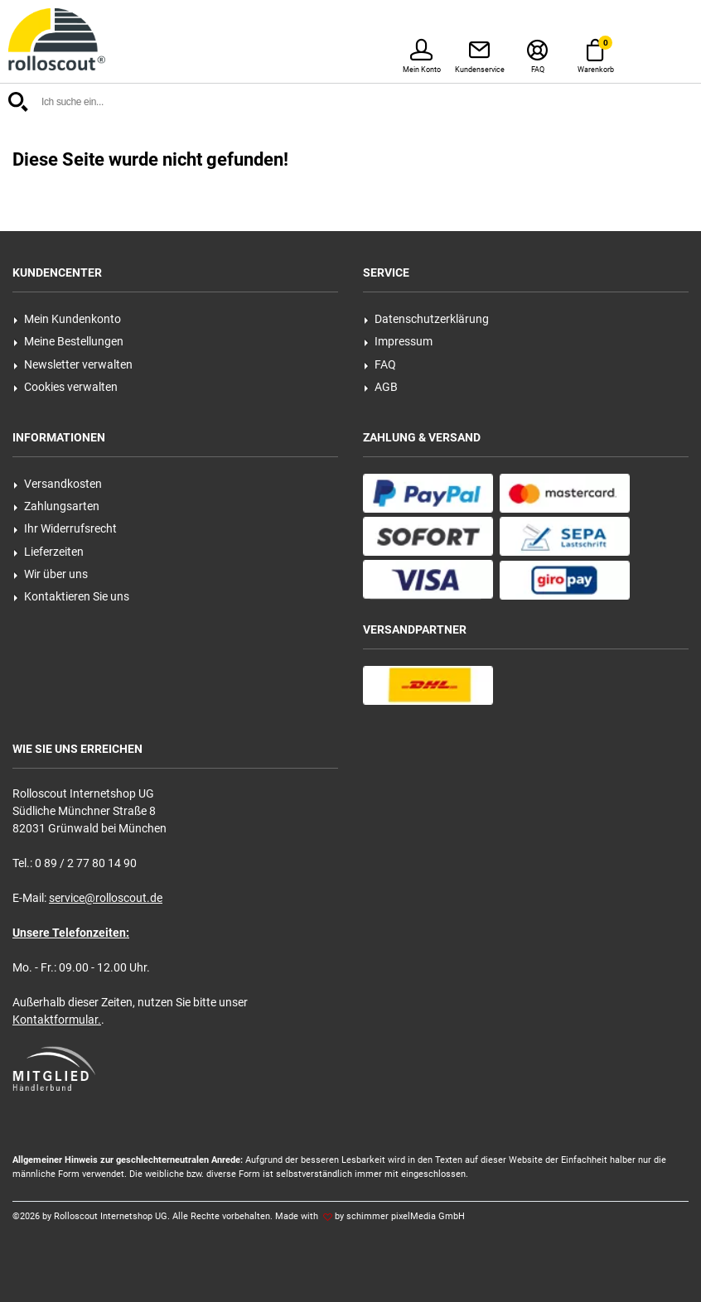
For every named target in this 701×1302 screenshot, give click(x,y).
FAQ (380, 364)
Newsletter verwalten (73, 364)
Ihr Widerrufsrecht (65, 528)
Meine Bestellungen (68, 341)
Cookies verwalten (65, 386)
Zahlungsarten (56, 506)
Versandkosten (57, 483)
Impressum (398, 341)
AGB (381, 386)
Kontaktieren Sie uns (71, 596)
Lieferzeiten (48, 551)
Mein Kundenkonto (67, 319)
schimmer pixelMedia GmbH (405, 1216)
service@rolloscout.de (105, 897)
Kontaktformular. (56, 1019)
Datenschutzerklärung (426, 319)
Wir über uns (50, 574)
